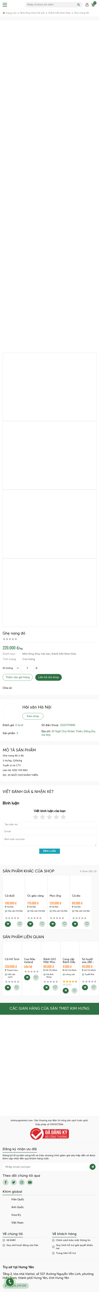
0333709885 (67, 725)
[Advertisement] (49, 50)
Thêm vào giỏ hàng (18, 677)
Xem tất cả (88, 871)
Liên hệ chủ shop (48, 677)
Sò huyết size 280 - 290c (88, 962)
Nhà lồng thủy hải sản (36, 653)
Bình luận (49, 851)
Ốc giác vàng (35, 895)
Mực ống (55, 895)
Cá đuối (9, 895)
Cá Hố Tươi (12, 959)
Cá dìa (76, 895)
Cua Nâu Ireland (29, 961)
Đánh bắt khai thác (63, 653)
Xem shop (33, 716)
